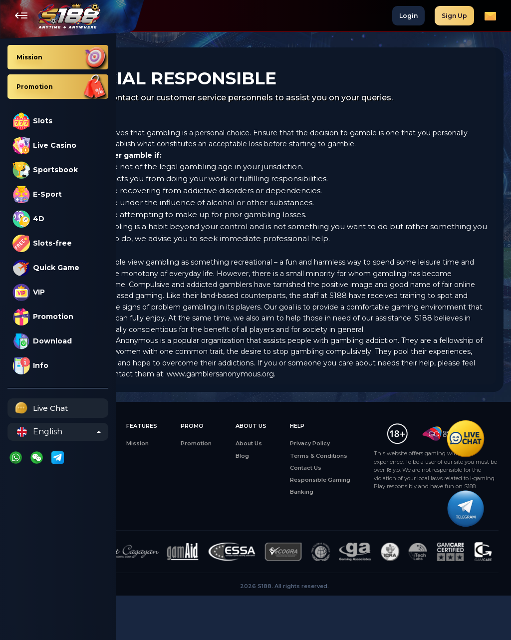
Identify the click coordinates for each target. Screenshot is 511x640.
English (39, 432)
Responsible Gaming (331, 502)
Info (30, 365)
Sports (138, 514)
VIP (28, 292)
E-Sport (37, 194)
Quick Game (45, 268)
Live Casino (44, 145)
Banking (313, 514)
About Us (271, 465)
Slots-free (42, 243)
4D (28, 219)
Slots (32, 121)
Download (42, 341)
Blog (265, 477)
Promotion (42, 316)
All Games (142, 465)
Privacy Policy (321, 465)
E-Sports (141, 502)
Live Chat (40, 408)
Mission (184, 465)
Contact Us (317, 490)
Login (408, 15)
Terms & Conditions (330, 477)
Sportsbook (45, 170)
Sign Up (454, 15)
